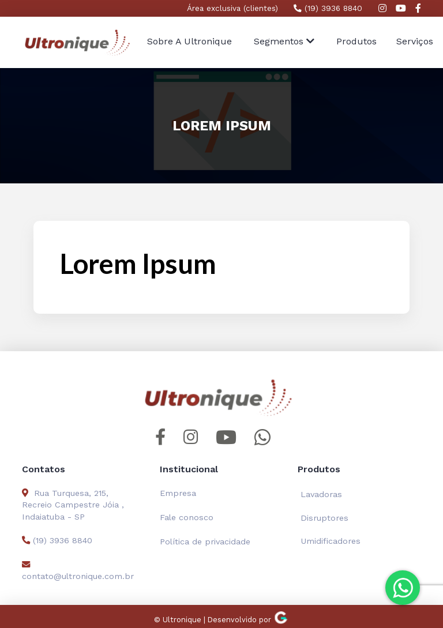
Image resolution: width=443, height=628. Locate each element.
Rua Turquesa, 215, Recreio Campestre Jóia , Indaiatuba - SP (73, 504)
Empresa (178, 493)
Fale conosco (186, 517)
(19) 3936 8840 (328, 8)
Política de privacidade (205, 541)
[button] (284, 42)
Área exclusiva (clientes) (232, 8)
